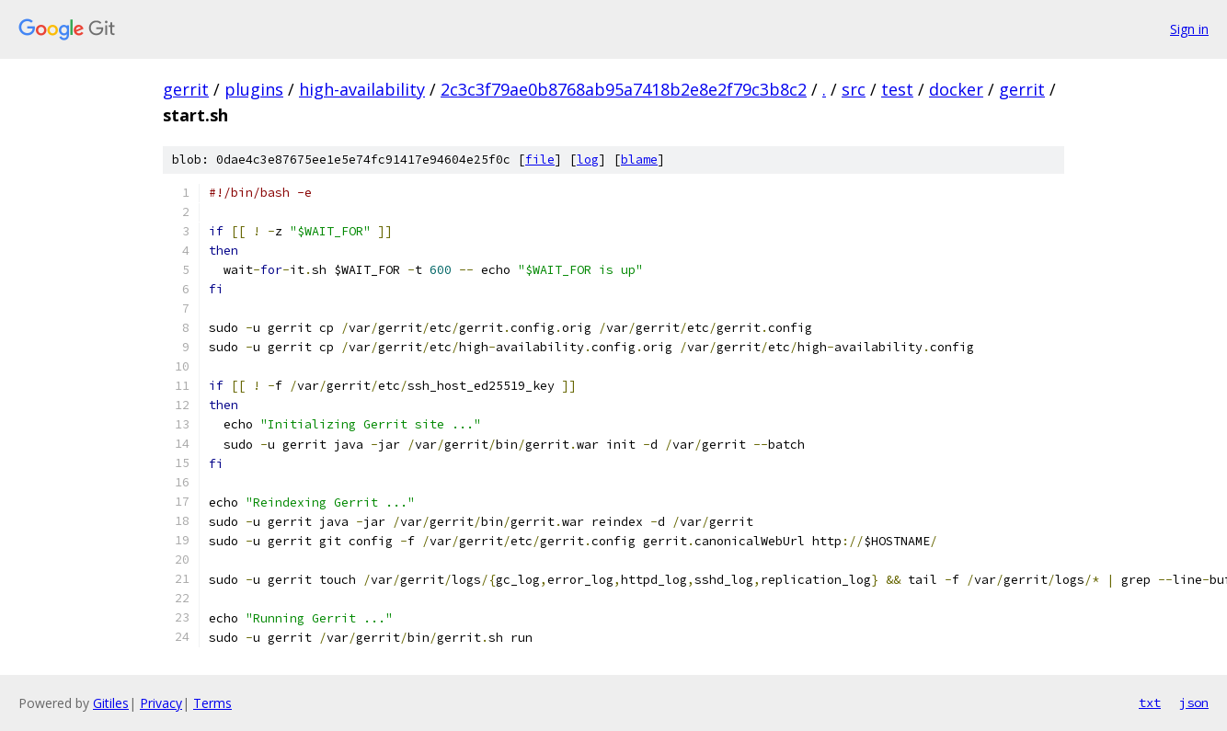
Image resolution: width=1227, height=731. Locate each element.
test (897, 89)
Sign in (1189, 29)
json (1194, 702)
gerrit (186, 89)
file (540, 159)
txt (1150, 702)
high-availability (362, 89)
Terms (212, 703)
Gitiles (111, 703)
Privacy (161, 703)
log (588, 159)
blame (639, 159)
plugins (253, 89)
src (854, 89)
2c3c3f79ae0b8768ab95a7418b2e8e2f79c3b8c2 (624, 89)
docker (956, 89)
